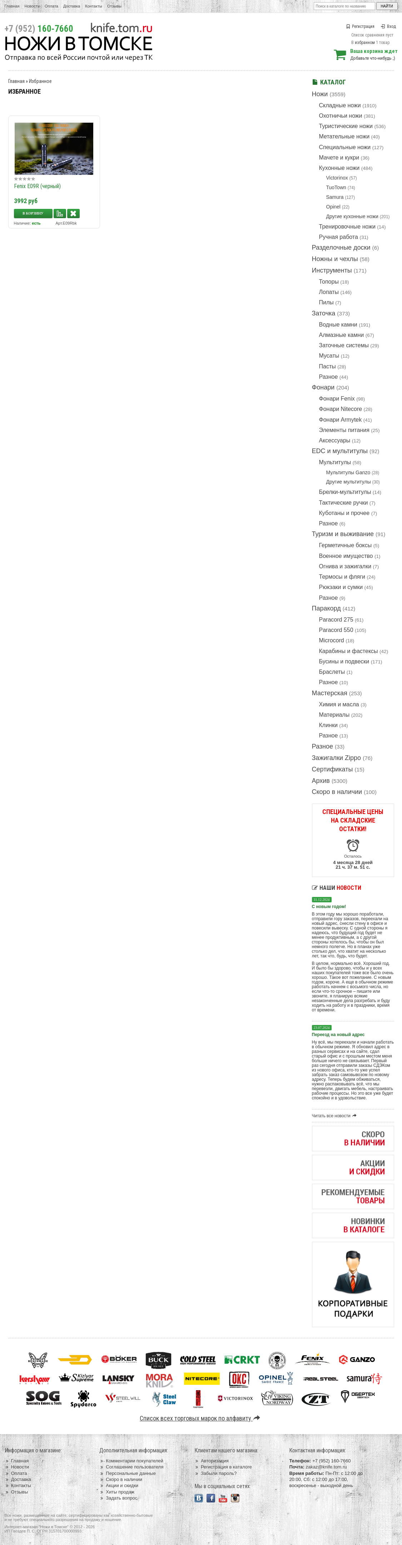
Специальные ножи (345, 147)
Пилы (326, 302)
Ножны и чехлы (335, 259)
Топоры (329, 282)
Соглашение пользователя (131, 1467)
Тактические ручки (343, 503)
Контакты (93, 6)
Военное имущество (346, 556)
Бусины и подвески (344, 661)
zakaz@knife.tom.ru (326, 1467)
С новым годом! (329, 906)
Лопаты (329, 292)
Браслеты (332, 672)
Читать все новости (335, 1115)
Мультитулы (335, 462)
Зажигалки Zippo (336, 757)
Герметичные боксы (345, 545)
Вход (388, 26)
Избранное (40, 81)
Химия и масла (339, 704)
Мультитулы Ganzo (348, 472)
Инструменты (332, 270)
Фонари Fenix (337, 399)
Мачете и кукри (339, 157)
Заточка (324, 313)
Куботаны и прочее (344, 513)
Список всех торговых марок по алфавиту (201, 1418)
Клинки (328, 725)
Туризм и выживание (343, 534)
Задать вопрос (118, 1498)
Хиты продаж (116, 1492)
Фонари (323, 387)
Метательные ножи (344, 136)
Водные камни (338, 325)
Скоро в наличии (337, 791)
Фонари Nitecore (340, 409)
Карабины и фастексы (348, 651)
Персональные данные (127, 1473)
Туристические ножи (346, 126)
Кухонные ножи (339, 168)
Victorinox (337, 178)
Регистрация (360, 26)
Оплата (51, 6)
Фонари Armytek (340, 420)
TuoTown (336, 187)
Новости (32, 6)
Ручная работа (338, 237)
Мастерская (329, 693)
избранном (365, 42)
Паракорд (326, 608)
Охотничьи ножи (340, 116)
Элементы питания (344, 430)
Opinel (333, 207)
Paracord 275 (336, 620)
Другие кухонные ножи (352, 216)
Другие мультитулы (348, 482)
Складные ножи (340, 105)
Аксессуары (335, 440)
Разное (328, 377)
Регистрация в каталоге (223, 1467)
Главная (12, 6)
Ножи (320, 94)
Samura (335, 197)
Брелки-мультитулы (345, 492)
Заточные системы (344, 345)
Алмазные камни (341, 335)
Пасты (327, 366)
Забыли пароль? (215, 1473)
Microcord (331, 640)
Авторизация (211, 1460)
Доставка (71, 6)
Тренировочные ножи (347, 227)
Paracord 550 (336, 630)
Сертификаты (332, 769)
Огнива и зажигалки (345, 566)
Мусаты (329, 356)
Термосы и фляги (342, 577)
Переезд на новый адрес (338, 1034)
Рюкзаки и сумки (341, 587)
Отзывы (114, 6)
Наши (336, 887)
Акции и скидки (118, 1485)
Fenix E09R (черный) (37, 186)
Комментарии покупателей (131, 1460)
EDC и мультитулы (340, 451)
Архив (321, 780)
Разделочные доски (341, 247)
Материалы (334, 715)
